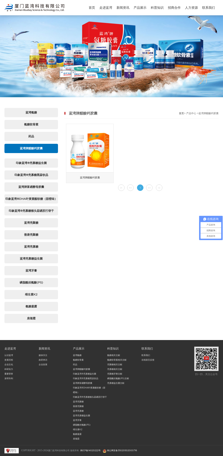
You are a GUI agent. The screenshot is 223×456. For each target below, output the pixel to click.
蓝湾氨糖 (31, 112)
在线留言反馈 (147, 361)
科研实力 (8, 370)
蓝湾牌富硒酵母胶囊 (31, 186)
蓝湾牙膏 (31, 270)
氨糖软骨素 (31, 124)
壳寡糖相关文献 (114, 370)
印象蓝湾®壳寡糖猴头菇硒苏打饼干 (31, 210)
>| (159, 188)
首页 (92, 7)
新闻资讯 (122, 7)
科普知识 (157, 7)
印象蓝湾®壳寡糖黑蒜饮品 (31, 174)
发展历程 (8, 361)
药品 (31, 136)
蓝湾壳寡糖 (31, 246)
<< (130, 188)
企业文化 (8, 365)
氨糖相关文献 (113, 356)
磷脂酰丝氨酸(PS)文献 (118, 379)
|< (121, 188)
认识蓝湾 (8, 356)
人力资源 (191, 7)
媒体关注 (43, 356)
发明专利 (8, 379)
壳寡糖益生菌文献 (115, 384)
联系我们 (208, 7)
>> (149, 188)
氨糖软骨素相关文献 (116, 361)
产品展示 (140, 7)
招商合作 (174, 7)
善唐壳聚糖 (31, 234)
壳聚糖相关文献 (114, 365)
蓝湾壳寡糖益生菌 (31, 258)
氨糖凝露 (31, 306)
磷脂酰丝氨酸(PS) (31, 282)
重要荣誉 (8, 375)
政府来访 (43, 361)
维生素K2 (31, 294)
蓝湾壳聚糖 (31, 222)
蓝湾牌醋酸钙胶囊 (31, 148)
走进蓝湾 (105, 7)
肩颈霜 (31, 318)
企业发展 (43, 365)
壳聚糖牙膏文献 (114, 375)
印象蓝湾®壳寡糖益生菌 (31, 162)
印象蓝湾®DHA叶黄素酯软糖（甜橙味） (31, 198)
